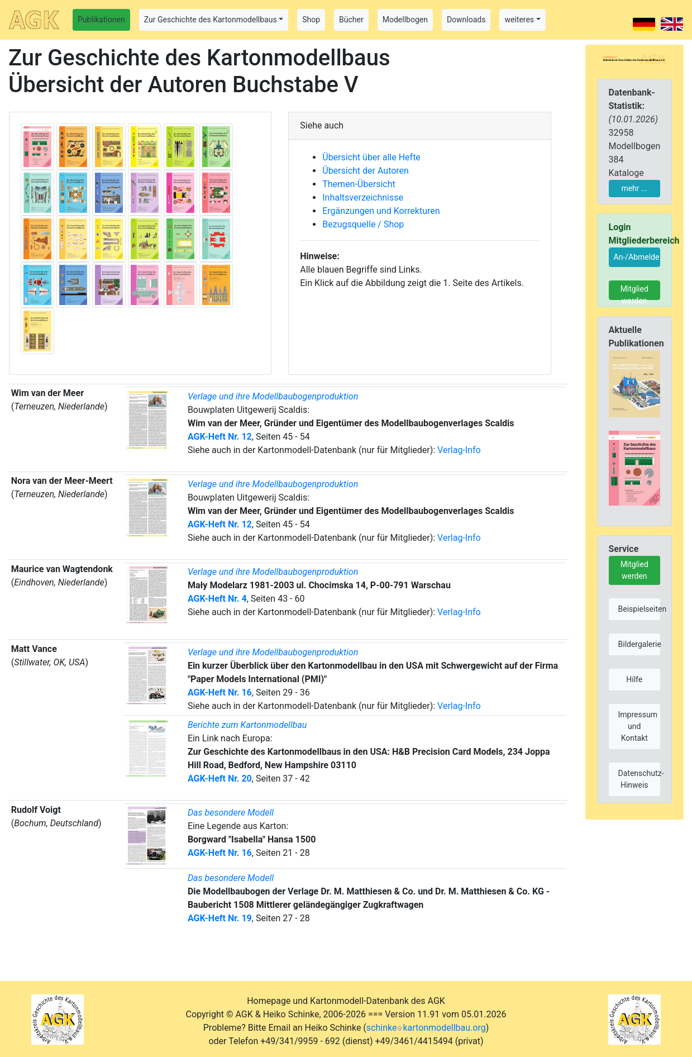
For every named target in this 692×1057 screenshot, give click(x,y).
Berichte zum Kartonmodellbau (247, 725)
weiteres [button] (519, 19)
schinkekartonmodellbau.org (426, 1027)
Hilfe (634, 679)
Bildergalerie (639, 644)
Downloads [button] (466, 19)
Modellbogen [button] (405, 19)
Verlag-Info (459, 450)
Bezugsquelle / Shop (363, 224)
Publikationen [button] (101, 19)
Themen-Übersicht (358, 184)
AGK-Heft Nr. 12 (220, 436)
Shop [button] (311, 19)
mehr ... (634, 188)
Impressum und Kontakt (637, 726)
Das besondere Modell (231, 812)
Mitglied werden (634, 292)
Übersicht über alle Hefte (371, 157)
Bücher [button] (351, 19)
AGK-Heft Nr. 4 (217, 598)
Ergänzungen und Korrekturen (381, 211)
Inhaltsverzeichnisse (362, 197)
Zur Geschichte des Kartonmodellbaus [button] (210, 19)
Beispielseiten (639, 608)
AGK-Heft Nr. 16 (220, 692)
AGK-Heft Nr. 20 (220, 778)
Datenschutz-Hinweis (639, 779)
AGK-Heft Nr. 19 (220, 918)
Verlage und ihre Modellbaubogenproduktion (273, 396)
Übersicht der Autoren (365, 170)
